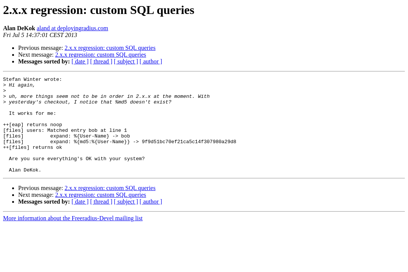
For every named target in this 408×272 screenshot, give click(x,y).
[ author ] (151, 61)
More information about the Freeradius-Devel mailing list (73, 237)
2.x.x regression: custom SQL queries (110, 48)
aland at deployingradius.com (72, 28)
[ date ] (80, 61)
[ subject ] (126, 61)
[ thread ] (101, 61)
